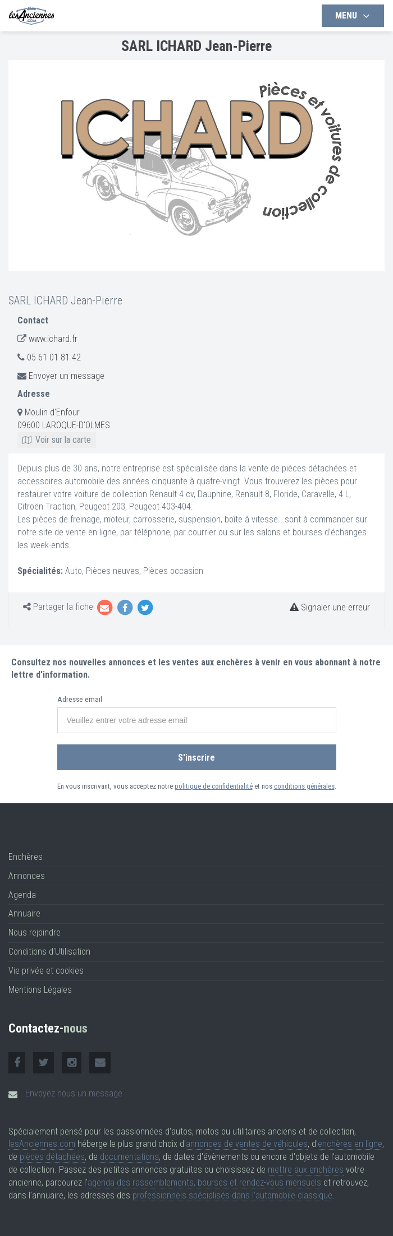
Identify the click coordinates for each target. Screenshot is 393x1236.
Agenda (22, 895)
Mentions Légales (40, 989)
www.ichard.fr (53, 339)
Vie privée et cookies (46, 970)
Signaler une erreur (330, 607)
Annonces (26, 876)
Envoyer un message (66, 376)
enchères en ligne (350, 1143)
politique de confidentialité (214, 786)
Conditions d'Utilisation (49, 951)
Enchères (25, 856)
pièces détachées (52, 1156)
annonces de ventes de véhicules (247, 1143)
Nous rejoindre (34, 932)
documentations (129, 1156)
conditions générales (304, 786)
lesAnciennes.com (41, 1143)
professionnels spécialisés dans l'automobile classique (232, 1195)
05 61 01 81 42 (54, 357)
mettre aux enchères (306, 1169)
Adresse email (79, 699)
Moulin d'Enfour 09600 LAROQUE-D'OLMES (63, 426)
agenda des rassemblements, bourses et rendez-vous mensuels (204, 1182)
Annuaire (24, 913)
